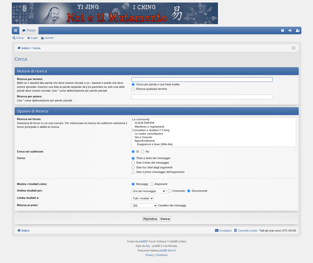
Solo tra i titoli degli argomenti (151, 167)
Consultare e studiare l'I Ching (214, 130)
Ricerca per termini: (30, 79)
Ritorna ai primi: (27, 205)
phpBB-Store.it (167, 250)
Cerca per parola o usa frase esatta (155, 84)
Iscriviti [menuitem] (298, 31)
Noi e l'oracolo (214, 137)
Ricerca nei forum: (29, 119)
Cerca (20, 37)
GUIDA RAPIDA (214, 123)
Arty (148, 246)
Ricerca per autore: (29, 96)
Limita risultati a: (28, 197)
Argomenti (158, 183)
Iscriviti (49, 37)
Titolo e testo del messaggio (150, 158)
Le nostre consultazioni (214, 134)
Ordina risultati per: (30, 190)
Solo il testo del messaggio (150, 162)
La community (214, 119)
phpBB (142, 241)
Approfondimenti (214, 141)
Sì (135, 151)
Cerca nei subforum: (30, 151)
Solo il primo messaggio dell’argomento (158, 171)
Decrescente (197, 190)
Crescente (176, 190)
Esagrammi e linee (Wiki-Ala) (214, 144)
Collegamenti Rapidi (16, 31)
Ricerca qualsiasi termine (149, 88)
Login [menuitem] (291, 31)
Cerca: (21, 158)
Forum (31, 30)
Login (34, 37)
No (145, 151)
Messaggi (139, 183)
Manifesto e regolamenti (214, 127)
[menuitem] (282, 30)
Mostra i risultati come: (32, 183)
